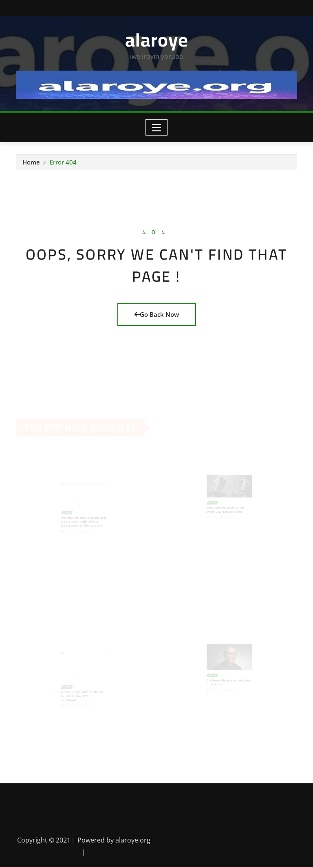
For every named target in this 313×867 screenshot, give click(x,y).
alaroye (156, 39)
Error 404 (63, 162)
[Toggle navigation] (156, 127)
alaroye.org (132, 840)
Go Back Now (156, 314)
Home (31, 162)
